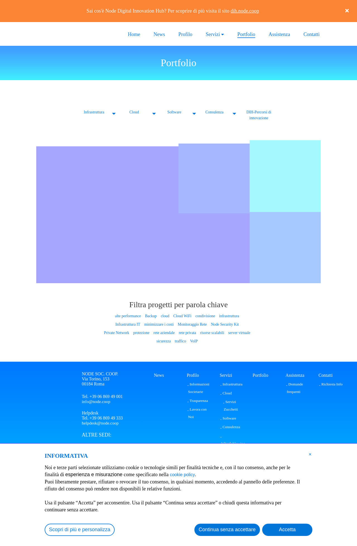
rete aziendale (164, 332)
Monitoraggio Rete (192, 324)
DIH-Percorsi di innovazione (259, 115)
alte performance (128, 316)
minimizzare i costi (159, 324)
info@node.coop (96, 401)
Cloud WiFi (182, 316)
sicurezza (164, 341)
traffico (180, 341)
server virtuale (238, 332)
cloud (165, 316)
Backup (151, 316)
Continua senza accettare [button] (227, 529)
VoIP (193, 341)
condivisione (204, 316)
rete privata (187, 332)
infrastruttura (228, 316)
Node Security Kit (224, 324)
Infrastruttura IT (129, 324)
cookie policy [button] (184, 474)
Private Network (117, 332)
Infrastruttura (94, 112)
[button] (310, 454)
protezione (142, 332)
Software (174, 112)
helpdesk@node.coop (101, 423)
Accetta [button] (287, 529)
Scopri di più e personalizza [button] (79, 529)
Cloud (134, 112)
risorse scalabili (211, 332)
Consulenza (214, 112)
